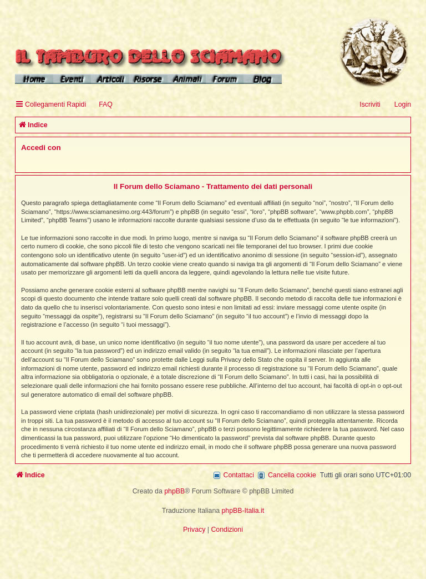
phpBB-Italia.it (243, 511)
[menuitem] (101, 104)
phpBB (174, 491)
